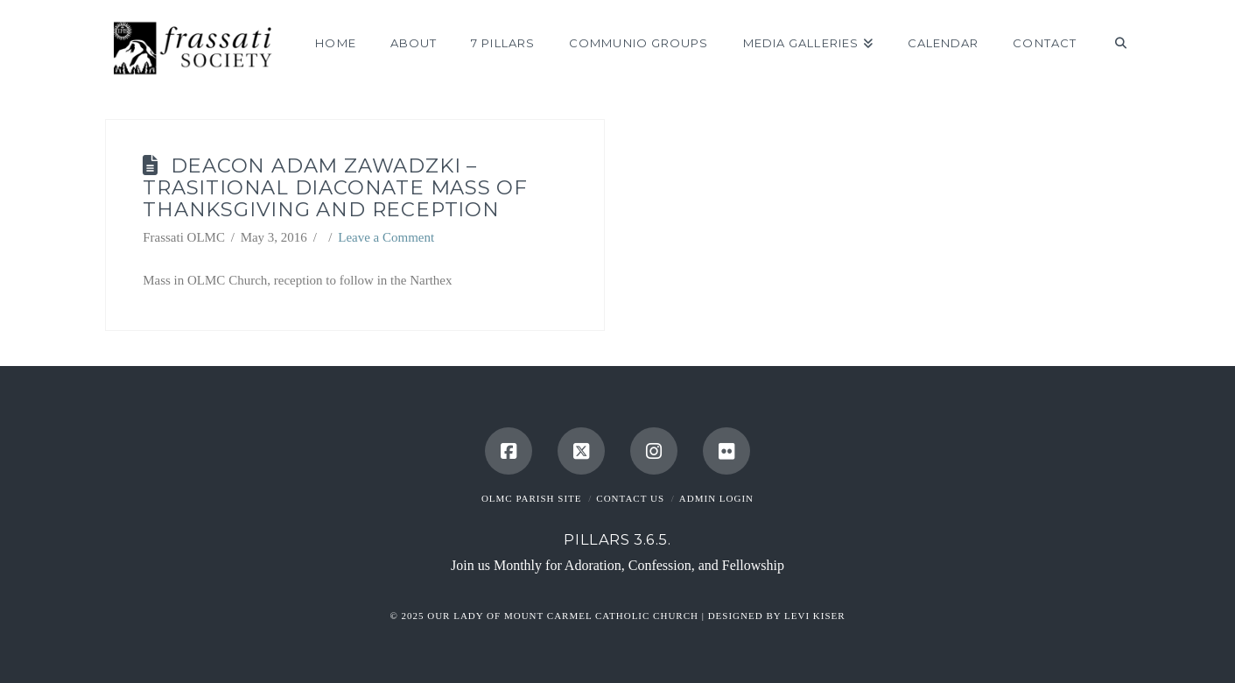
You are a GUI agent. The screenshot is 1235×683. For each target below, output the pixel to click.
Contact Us (630, 498)
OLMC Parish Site (531, 498)
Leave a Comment (386, 237)
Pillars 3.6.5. (617, 539)
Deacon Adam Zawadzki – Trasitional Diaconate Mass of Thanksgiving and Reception (335, 187)
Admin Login (716, 498)
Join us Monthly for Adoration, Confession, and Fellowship (617, 565)
